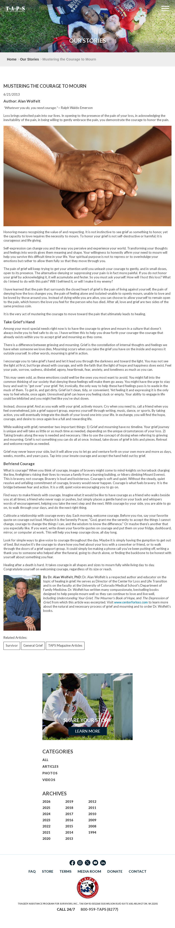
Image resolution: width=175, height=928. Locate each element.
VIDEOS (48, 780)
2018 (69, 808)
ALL (45, 760)
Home (12, 59)
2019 (69, 802)
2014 (69, 832)
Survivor (12, 645)
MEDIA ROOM (89, 871)
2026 (46, 802)
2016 (69, 820)
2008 (92, 826)
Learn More (87, 731)
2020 (46, 839)
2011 (92, 808)
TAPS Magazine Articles (65, 645)
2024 (46, 814)
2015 (69, 826)
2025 (46, 808)
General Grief (33, 645)
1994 (92, 832)
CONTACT (137, 871)
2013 (69, 839)
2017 (69, 814)
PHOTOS (50, 773)
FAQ (32, 871)
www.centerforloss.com (131, 602)
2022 (46, 826)
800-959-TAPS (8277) (99, 909)
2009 (92, 820)
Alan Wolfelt (29, 101)
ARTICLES (50, 766)
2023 (46, 820)
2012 (92, 802)
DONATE (114, 871)
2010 (92, 814)
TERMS (65, 871)
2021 (46, 832)
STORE (47, 871)
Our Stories (29, 59)
